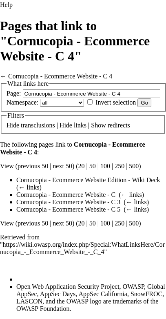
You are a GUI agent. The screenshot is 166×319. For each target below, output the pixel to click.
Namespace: (22, 102)
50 (92, 166)
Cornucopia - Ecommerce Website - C (65, 194)
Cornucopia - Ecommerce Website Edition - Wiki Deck (88, 179)
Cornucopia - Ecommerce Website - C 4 (60, 76)
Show (98, 125)
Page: (14, 93)
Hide (13, 125)
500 (134, 166)
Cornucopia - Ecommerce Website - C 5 (68, 209)
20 (81, 166)
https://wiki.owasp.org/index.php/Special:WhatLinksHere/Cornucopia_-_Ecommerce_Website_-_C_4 (82, 248)
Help (6, 4)
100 (105, 166)
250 (119, 166)
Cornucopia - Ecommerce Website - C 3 (68, 202)
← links (28, 187)
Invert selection (115, 102)
